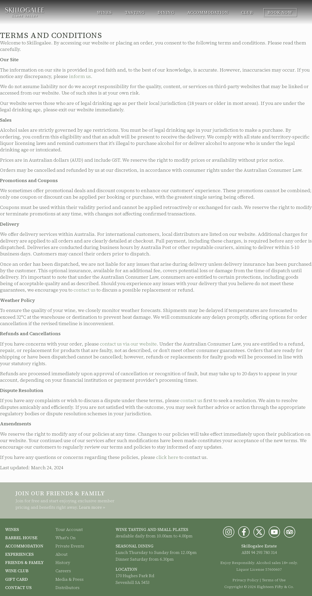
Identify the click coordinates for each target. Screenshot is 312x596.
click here (167, 457)
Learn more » (92, 507)
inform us (80, 76)
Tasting (135, 12)
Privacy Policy (246, 580)
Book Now (280, 12)
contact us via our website (128, 344)
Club (247, 12)
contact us (84, 290)
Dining (166, 12)
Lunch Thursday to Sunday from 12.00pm (156, 552)
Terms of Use (274, 580)
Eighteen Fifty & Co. (275, 586)
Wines (104, 12)
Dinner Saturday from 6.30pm (145, 559)
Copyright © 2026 (240, 586)
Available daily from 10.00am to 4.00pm (154, 536)
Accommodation (207, 12)
